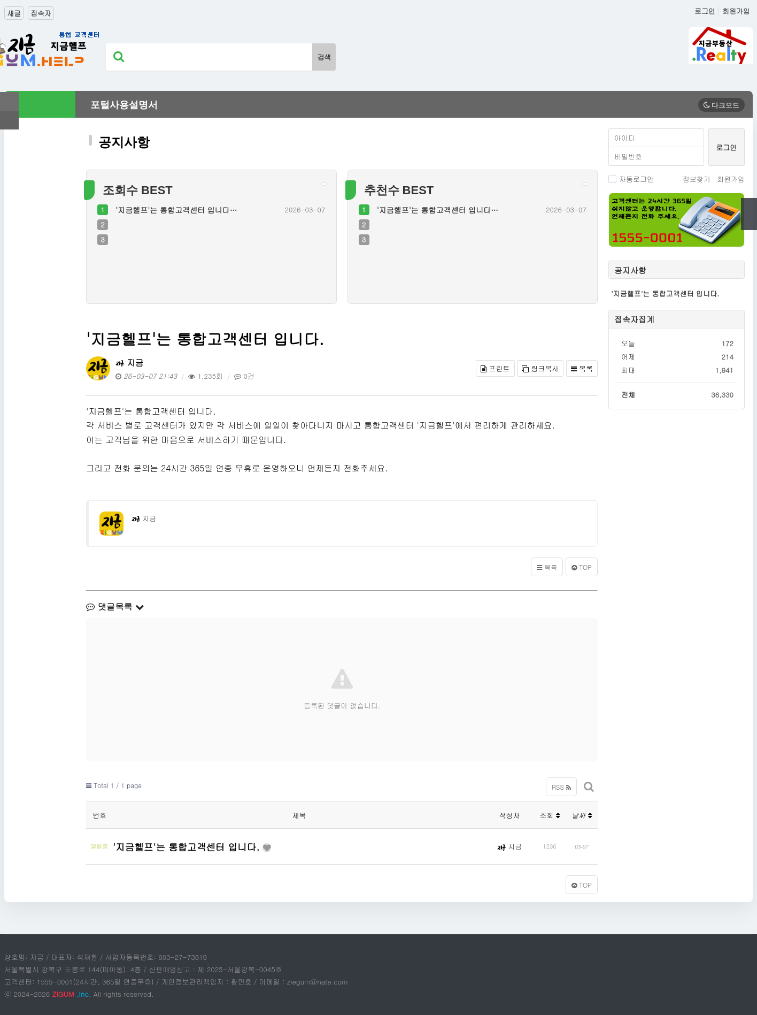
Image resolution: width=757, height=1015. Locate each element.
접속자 (40, 13)
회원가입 (736, 11)
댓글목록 (115, 606)
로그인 (704, 11)
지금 (129, 362)
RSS (561, 786)
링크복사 (540, 368)
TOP (581, 566)
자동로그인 (631, 179)
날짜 (581, 815)
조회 (549, 815)
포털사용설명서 (124, 105)
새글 (14, 13)
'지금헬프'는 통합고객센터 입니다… (176, 209)
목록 (582, 368)
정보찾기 (696, 179)
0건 (244, 376)
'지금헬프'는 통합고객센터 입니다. (189, 846)
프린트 (495, 368)
